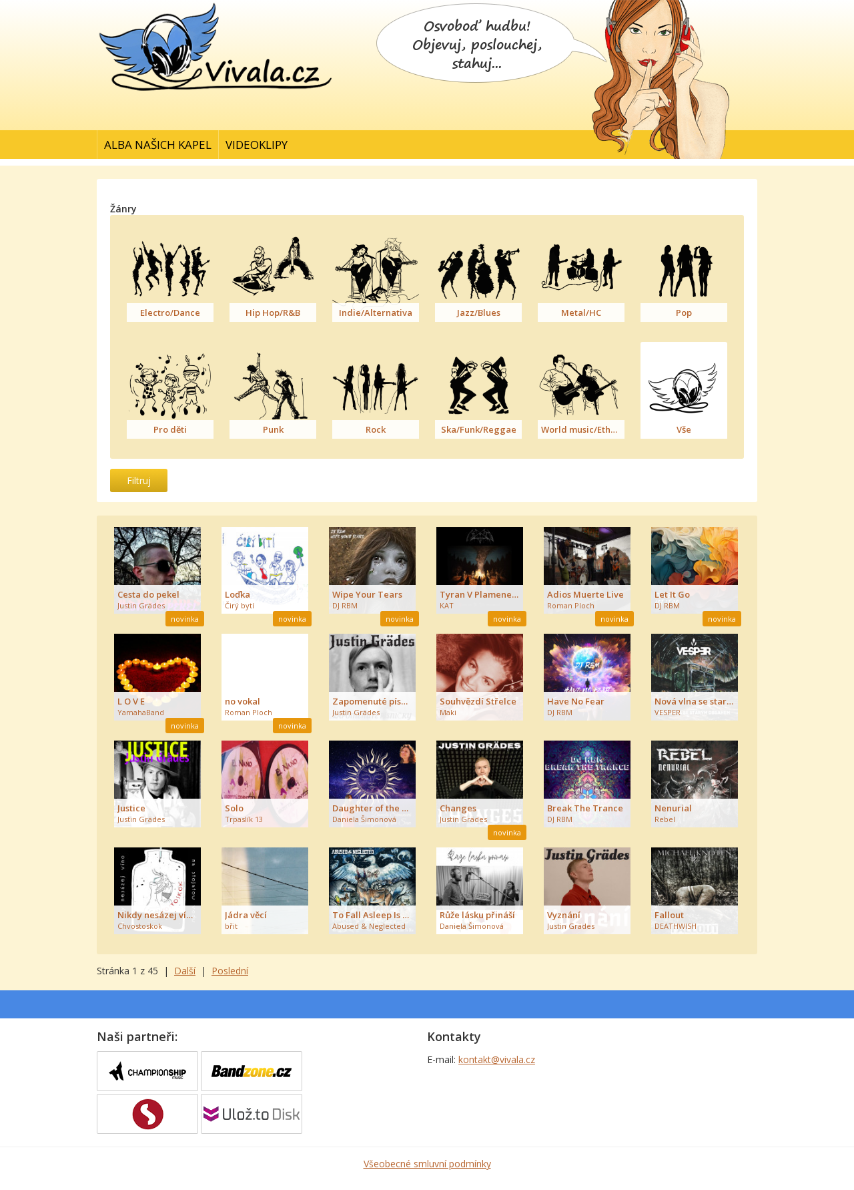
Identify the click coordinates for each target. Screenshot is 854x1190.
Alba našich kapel (157, 144)
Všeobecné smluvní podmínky (427, 1163)
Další (184, 970)
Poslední (229, 970)
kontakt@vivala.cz (496, 1059)
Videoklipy (257, 144)
